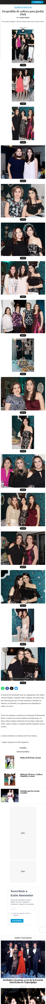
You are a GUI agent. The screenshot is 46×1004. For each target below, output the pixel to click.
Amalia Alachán (24, 17)
